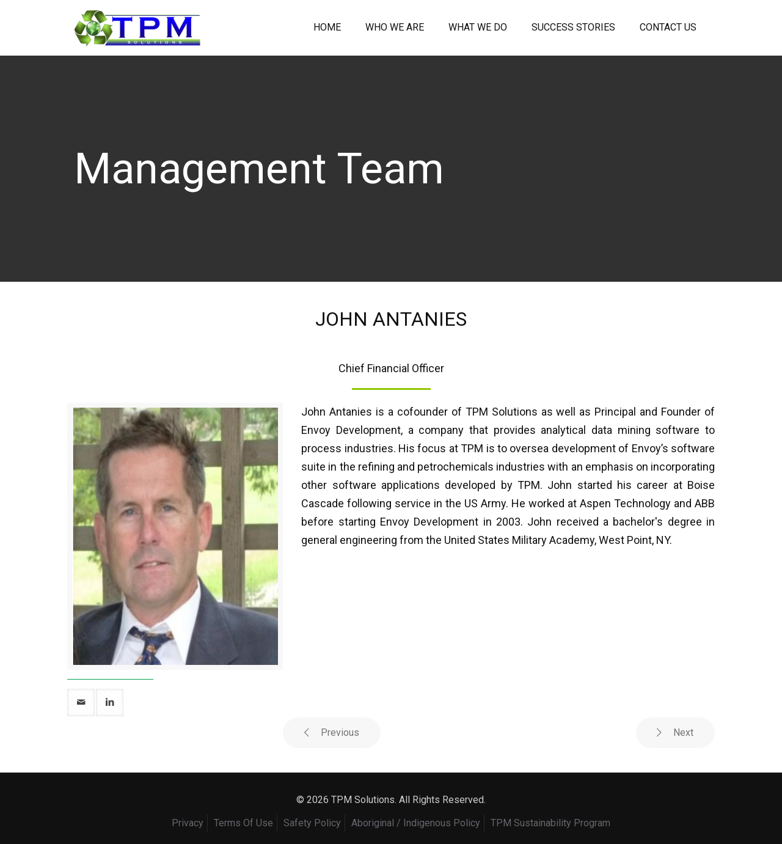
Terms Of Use (243, 823)
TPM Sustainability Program (550, 823)
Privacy (187, 823)
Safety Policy (312, 823)
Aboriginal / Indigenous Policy (415, 823)
